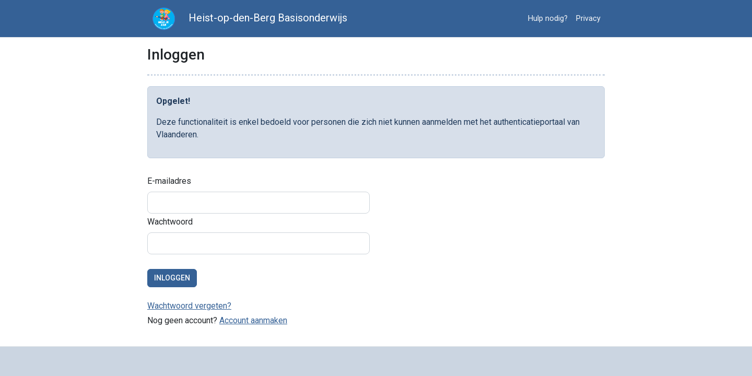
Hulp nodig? (548, 18)
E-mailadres (169, 181)
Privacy (588, 18)
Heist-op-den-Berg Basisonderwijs (247, 18)
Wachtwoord (170, 222)
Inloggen (172, 278)
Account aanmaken (253, 320)
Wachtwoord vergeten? (189, 306)
